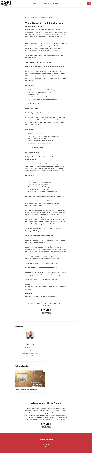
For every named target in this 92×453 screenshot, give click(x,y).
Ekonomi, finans (29, 286)
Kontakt (55, 3)
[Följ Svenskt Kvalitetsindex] (89, 3)
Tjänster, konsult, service (50, 286)
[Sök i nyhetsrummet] (83, 3)
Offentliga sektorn (30, 296)
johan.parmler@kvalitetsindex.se (30, 353)
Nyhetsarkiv (36, 3)
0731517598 (29, 355)
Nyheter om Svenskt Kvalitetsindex (46, 296)
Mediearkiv (47, 3)
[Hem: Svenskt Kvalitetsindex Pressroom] (6, 3)
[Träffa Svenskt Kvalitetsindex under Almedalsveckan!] (30, 378)
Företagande (38, 286)
